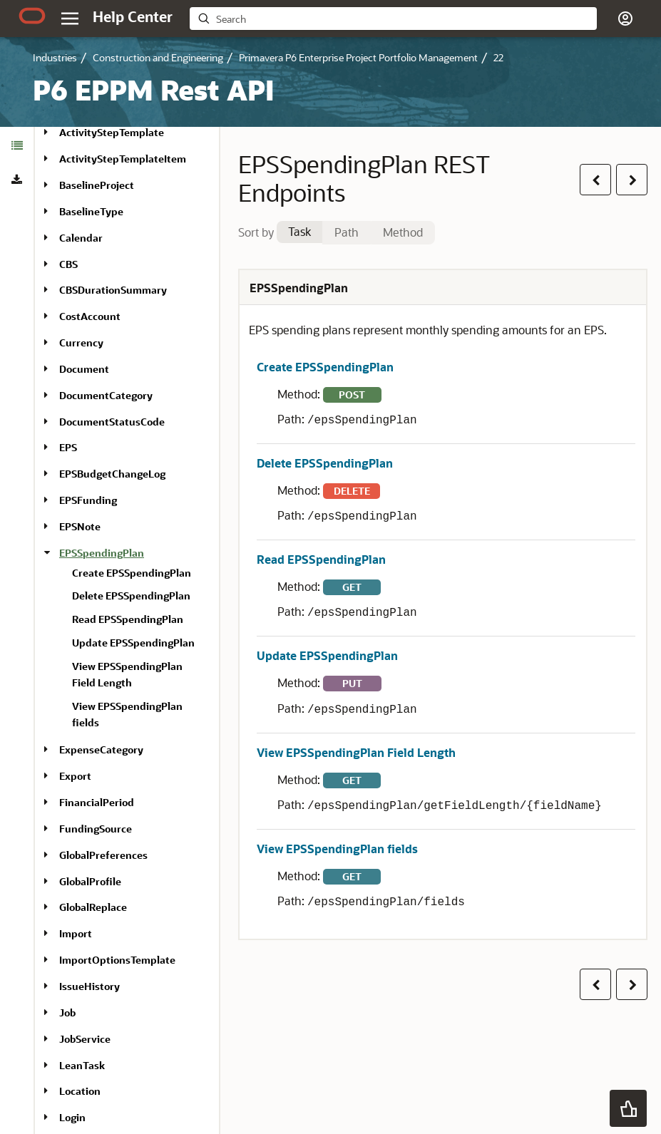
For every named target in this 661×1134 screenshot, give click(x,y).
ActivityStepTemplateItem (122, 158)
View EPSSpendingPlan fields (337, 848)
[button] (625, 18)
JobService (85, 1039)
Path (346, 232)
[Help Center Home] (133, 16)
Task (299, 231)
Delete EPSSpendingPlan (131, 595)
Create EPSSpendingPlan (131, 572)
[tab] (17, 145)
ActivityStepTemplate (111, 132)
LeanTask (82, 1065)
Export (75, 776)
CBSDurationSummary (113, 290)
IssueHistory (89, 986)
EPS (68, 447)
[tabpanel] (442, 604)
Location (80, 1091)
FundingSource (95, 828)
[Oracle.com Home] (32, 16)
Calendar (81, 237)
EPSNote (80, 526)
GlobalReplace (93, 907)
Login (72, 1117)
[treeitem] (133, 642)
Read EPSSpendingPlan (127, 619)
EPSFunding (88, 500)
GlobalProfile (90, 881)
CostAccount (90, 316)
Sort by (256, 232)
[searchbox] (403, 19)
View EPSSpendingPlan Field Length (356, 752)
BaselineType (91, 211)
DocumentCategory (106, 395)
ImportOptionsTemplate (117, 960)
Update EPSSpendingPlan (133, 642)
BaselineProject (96, 185)
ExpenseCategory (101, 749)
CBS (68, 264)
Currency (81, 342)
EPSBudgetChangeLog (112, 473)
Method (403, 232)
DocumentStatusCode (112, 421)
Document (84, 369)
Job (67, 1012)
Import (75, 933)
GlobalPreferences (103, 855)
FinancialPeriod (96, 802)
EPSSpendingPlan (101, 553)
